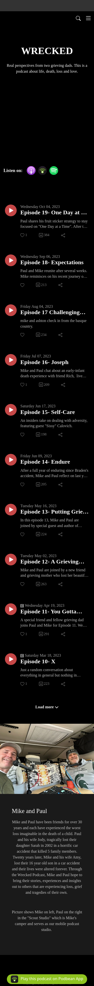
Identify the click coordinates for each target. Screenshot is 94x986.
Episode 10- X (37, 661)
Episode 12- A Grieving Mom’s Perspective (49, 561)
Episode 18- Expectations (51, 262)
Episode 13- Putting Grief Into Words (52, 512)
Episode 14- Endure (45, 462)
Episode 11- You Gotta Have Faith (48, 611)
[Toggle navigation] (88, 18)
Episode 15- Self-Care (47, 412)
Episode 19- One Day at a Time (52, 212)
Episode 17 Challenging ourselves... (50, 312)
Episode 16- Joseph (44, 362)
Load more (47, 707)
